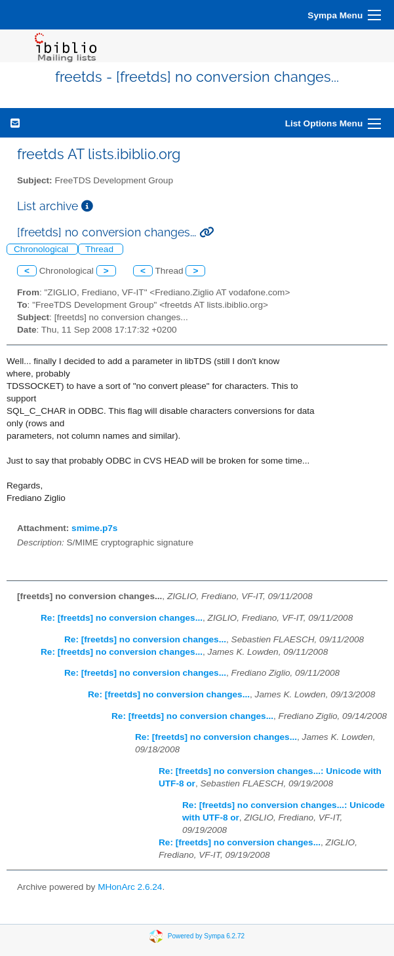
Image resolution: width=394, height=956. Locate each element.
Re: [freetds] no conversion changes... (122, 618)
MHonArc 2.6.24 (130, 887)
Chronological (42, 249)
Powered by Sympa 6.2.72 (206, 936)
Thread (100, 249)
